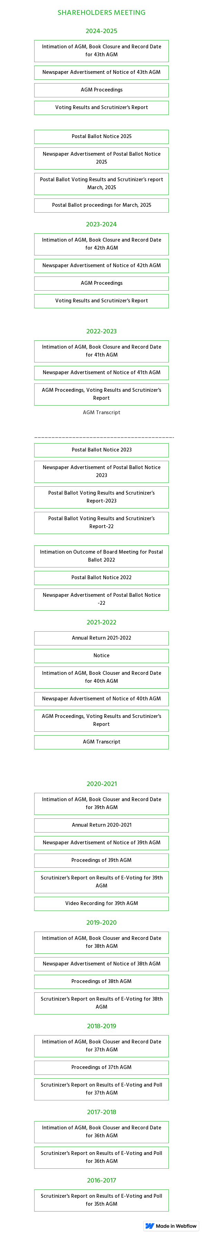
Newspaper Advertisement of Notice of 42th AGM (101, 266)
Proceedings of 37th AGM (101, 1067)
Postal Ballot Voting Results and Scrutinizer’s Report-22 (101, 523)
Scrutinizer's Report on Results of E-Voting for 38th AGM (102, 1003)
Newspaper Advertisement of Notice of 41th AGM (102, 373)
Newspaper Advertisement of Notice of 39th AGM (102, 843)
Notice (101, 656)
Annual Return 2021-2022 (101, 638)
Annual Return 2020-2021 (102, 825)
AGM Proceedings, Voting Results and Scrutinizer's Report (101, 394)
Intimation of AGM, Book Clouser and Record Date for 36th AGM (101, 1132)
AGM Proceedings (102, 90)
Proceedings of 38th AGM (101, 982)
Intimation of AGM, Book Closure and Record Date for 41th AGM (101, 351)
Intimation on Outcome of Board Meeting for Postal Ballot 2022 (101, 556)
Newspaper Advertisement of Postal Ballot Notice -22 (102, 599)
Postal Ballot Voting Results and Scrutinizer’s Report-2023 (101, 497)
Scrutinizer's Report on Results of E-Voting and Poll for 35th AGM (101, 1200)
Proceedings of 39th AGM (101, 860)
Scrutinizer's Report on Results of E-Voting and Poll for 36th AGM (101, 1157)
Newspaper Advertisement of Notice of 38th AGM (102, 964)
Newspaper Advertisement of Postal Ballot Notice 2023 (102, 472)
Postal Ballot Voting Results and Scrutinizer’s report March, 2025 (101, 184)
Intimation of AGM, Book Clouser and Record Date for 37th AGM (101, 1046)
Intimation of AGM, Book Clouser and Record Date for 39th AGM (101, 804)
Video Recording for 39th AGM (101, 903)
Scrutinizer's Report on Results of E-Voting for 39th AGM (102, 882)
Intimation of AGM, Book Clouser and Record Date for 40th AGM (101, 677)
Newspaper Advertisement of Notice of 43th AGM (101, 72)
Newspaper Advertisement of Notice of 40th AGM (101, 699)
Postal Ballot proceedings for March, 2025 (101, 205)
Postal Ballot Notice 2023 (102, 450)
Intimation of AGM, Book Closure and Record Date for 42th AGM (101, 244)
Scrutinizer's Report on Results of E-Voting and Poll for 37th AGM (101, 1089)
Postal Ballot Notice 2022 (101, 578)
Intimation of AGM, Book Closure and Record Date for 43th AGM (101, 51)
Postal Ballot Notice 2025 (102, 137)
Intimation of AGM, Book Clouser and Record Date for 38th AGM (101, 942)
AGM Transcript (101, 742)
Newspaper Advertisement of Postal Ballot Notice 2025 (102, 158)
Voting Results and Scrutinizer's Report (101, 108)
